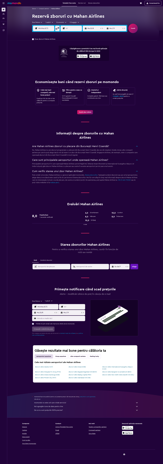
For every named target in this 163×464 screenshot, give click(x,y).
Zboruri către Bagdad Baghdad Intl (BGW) (83, 372)
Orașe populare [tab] (60, 356)
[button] (3, 3)
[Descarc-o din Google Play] (82, 56)
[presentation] (94, 56)
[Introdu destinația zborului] (75, 28)
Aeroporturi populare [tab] (43, 356)
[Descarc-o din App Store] (94, 56)
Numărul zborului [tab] (46, 260)
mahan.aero (54, 182)
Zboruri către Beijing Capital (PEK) (80, 375)
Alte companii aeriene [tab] (78, 356)
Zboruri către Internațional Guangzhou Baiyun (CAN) (117, 368)
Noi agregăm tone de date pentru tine (86, 406)
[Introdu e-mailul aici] (60, 318)
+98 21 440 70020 (124, 180)
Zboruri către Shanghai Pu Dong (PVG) (48, 372)
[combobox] (37, 22)
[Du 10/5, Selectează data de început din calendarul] (120, 266)
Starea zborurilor (91, 175)
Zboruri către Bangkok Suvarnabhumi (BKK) (116, 372)
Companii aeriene (44, 8)
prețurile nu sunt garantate (87, 396)
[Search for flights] (3, 9)
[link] (85, 112)
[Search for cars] (3, 18)
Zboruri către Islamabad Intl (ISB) (80, 377)
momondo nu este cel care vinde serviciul (86, 402)
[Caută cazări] (3, 14)
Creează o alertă (118, 96)
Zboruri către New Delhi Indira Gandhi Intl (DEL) (118, 375)
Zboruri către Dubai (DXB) (77, 367)
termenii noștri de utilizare (67, 333)
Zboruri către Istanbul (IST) (44, 367)
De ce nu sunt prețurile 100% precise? (86, 410)
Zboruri (34, 8)
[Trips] (3, 24)
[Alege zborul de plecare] (48, 28)
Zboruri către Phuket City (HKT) (45, 377)
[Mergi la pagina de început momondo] (14, 3)
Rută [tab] (35, 260)
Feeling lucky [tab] (94, 356)
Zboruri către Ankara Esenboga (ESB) (47, 375)
